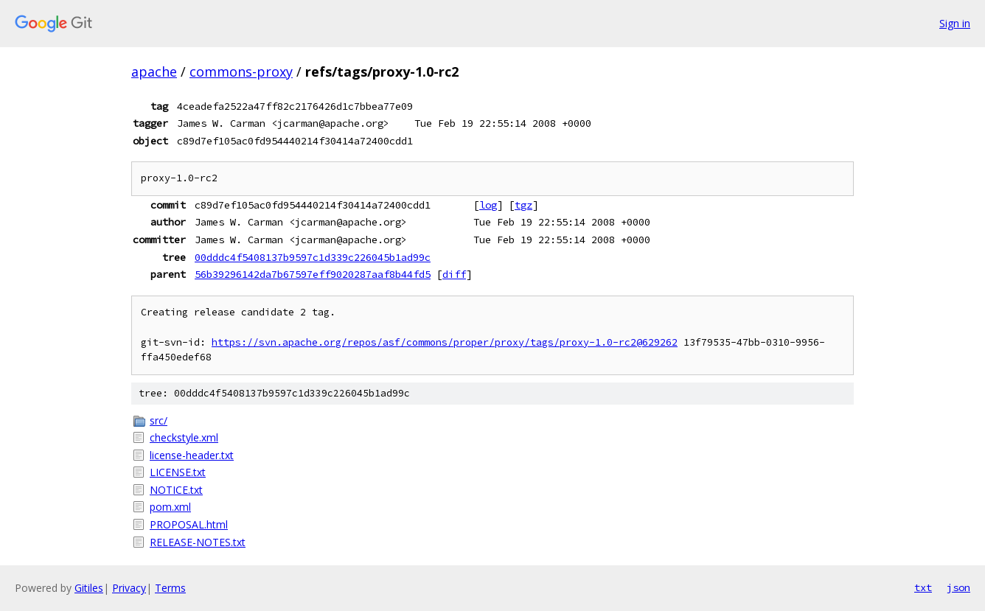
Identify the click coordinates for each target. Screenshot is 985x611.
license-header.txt (192, 455)
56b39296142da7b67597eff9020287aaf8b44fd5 (313, 274)
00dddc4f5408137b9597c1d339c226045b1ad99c (313, 257)
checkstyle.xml (184, 437)
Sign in (954, 23)
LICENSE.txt (178, 472)
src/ (158, 420)
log (488, 205)
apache (154, 71)
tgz (523, 205)
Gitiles (88, 588)
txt (923, 587)
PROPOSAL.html (189, 524)
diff (454, 274)
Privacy (129, 588)
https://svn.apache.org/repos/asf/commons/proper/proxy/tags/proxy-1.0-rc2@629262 (445, 342)
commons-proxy (241, 71)
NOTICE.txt (176, 490)
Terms (170, 588)
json (958, 587)
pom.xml (170, 507)
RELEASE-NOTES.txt (198, 542)
